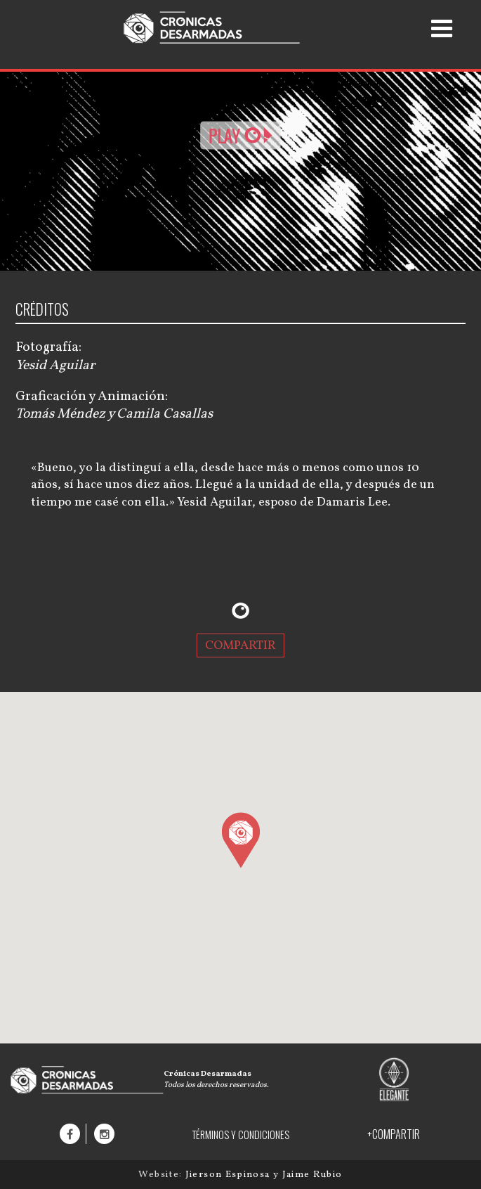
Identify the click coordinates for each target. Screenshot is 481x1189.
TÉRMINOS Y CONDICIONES (240, 1134)
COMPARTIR (240, 646)
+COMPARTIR (393, 1134)
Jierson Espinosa (229, 1174)
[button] (240, 839)
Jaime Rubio (312, 1174)
